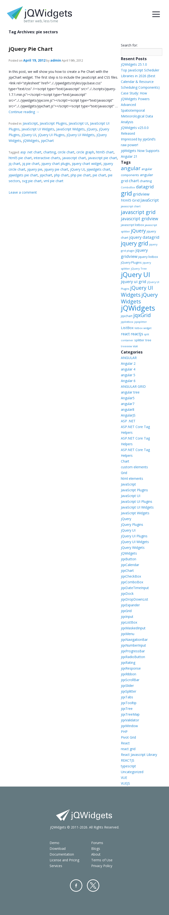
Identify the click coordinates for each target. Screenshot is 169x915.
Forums (97, 842)
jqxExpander (130, 605)
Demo (54, 842)
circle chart (66, 152)
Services (56, 865)
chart (134, 180)
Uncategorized (132, 772)
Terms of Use (102, 860)
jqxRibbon (128, 674)
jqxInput (127, 616)
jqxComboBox (132, 582)
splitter (139, 340)
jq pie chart (30, 163)
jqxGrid (142, 315)
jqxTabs (127, 697)
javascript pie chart (102, 158)
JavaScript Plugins (53, 123)
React (125, 743)
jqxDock (127, 593)
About (96, 854)
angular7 (127, 403)
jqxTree (127, 708)
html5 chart (105, 152)
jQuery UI (29, 135)
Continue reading (24, 112)
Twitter (93, 885)
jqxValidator (130, 720)
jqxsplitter (140, 322)
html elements (132, 478)
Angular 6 (128, 380)
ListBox (127, 327)
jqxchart (46, 175)
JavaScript (30, 123)
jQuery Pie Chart (31, 48)
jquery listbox (148, 257)
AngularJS (128, 415)
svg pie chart (32, 181)
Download (58, 848)
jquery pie (34, 169)
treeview (126, 346)
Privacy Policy (101, 865)
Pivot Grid (128, 737)
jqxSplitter (128, 691)
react (125, 333)
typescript (128, 766)
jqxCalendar (130, 564)
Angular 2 (128, 363)
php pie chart (81, 175)
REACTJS (127, 760)
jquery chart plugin (55, 163)
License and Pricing (64, 860)
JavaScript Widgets (70, 129)
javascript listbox (132, 225)
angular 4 (128, 369)
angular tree (130, 392)
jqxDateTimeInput (135, 587)
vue (135, 346)
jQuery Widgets (139, 298)
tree (148, 340)
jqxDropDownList (134, 599)
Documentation (62, 854)
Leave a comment (23, 192)
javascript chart (74, 158)
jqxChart (47, 140)
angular (131, 168)
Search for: (129, 45)
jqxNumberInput (133, 645)
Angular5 (128, 398)
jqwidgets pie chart (23, 175)
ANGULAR (129, 357)
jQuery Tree (139, 268)
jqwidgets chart (98, 169)
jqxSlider (127, 685)
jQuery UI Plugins (51, 135)
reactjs (137, 333)
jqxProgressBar (133, 651)
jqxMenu (127, 633)
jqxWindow (129, 726)
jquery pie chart (56, 169)
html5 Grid (130, 200)
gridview (141, 194)
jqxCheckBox (131, 576)
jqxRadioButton (133, 656)
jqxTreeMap (130, 714)
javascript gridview (139, 218)
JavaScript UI (78, 123)
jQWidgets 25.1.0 (134, 64)
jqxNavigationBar (134, 639)
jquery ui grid (133, 281)
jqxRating (128, 662)
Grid (124, 472)
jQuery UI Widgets (81, 135)
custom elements (134, 467)
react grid (128, 749)
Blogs (95, 848)
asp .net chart (30, 152)
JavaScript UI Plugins (136, 501)
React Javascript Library (139, 754)
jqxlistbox (127, 322)
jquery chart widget (86, 163)
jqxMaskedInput (133, 628)
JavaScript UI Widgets (38, 129)
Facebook (76, 885)
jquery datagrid (144, 237)
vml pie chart (53, 181)
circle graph (85, 152)
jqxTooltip (128, 703)
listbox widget (143, 328)
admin (55, 60)
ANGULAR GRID (133, 386)
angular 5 (128, 375)
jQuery (92, 129)
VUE (124, 777)
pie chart (99, 175)
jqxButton (128, 559)
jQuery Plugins (131, 262)
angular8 (127, 409)
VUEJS (125, 783)
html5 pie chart (20, 158)
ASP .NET (128, 421)
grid (126, 193)
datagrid (145, 187)
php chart (61, 175)
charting (49, 152)
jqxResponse (131, 668)
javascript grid (138, 211)
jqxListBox (129, 622)
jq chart (14, 163)
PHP (124, 731)
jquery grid (134, 243)
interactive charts (47, 158)
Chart (125, 461)
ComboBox (128, 187)
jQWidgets (31, 140)
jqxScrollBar (130, 680)
